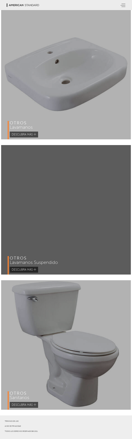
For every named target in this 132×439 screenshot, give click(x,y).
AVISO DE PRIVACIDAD (13, 426)
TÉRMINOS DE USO (12, 421)
